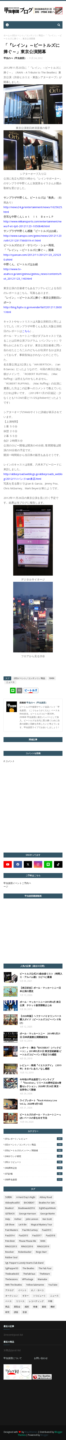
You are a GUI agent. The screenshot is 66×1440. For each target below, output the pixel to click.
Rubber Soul (11, 1257)
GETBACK (10, 1213)
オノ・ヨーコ (37, 1290)
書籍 (44, 1306)
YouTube (52, 1284)
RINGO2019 (43, 1246)
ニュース (10, 682)
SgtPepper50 (11, 1268)
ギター (25, 1295)
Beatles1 (9, 1208)
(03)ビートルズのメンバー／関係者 (33, 1150)
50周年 (8, 1197)
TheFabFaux (29, 1273)
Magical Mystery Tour (41, 1224)
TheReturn (45, 1273)
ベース (8, 1301)
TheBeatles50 (12, 1273)
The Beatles (28, 1268)
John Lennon (32, 1219)
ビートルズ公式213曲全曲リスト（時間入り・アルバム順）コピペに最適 (41, 975)
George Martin (47, 1213)
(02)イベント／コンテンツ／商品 (27, 35)
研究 (7, 1312)
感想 (27, 1306)
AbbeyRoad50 (12, 1202)
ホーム (7, 35)
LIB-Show (9, 1224)
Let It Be (23, 1224)
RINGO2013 (11, 1246)
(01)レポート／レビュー (33, 1138)
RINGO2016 (27, 1246)
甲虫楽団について (13, 1358)
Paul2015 (23, 1235)
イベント (22, 1290)
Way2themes (31, 1431)
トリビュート (39, 1295)
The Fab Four (45, 1268)
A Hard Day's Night (25, 1197)
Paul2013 (46, 1230)
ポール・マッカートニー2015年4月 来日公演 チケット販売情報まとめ (40, 1003)
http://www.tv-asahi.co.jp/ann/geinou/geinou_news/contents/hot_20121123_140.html (32, 273)
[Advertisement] (30, 1402)
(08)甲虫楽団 (33, 1179)
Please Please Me (27, 1240)
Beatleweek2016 (26, 1208)
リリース (20, 1301)
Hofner (17, 1219)
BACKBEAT (29, 1202)
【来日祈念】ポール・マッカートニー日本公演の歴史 (40, 989)
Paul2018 (50, 1235)
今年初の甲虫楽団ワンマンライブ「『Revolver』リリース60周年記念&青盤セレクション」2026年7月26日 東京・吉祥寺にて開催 (40, 1084)
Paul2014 (9, 1235)
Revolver (9, 1251)
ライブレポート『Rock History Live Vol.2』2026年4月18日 (38, 1102)
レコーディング (36, 1301)
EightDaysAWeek (47, 1208)
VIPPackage (27, 1279)
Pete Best (10, 1240)
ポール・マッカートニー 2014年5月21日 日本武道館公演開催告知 (40, 1035)
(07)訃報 (33, 1173)
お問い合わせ (41, 1358)
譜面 (16, 1312)
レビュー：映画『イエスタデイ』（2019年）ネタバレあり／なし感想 (40, 1067)
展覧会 (17, 1306)
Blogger (44, 1434)
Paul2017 (37, 1235)
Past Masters (11, 1230)
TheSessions (11, 1279)
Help (7, 1219)
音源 (25, 1312)
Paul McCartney (30, 1230)
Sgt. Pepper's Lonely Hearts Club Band (24, 1262)
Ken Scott (47, 1219)
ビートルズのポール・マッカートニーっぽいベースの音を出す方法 (40, 1116)
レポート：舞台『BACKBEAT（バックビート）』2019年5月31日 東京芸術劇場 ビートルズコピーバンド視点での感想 (40, 1051)
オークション (11, 1295)
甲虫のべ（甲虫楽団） (15, 58)
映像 (35, 1306)
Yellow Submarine (35, 1284)
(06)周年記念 (33, 1167)
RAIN (51, 678)
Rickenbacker (25, 1251)
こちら (26, 331)
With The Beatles (13, 1284)
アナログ (9, 1290)
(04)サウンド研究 (33, 1156)
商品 (7, 1306)
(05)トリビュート (33, 1162)
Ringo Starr (41, 1251)
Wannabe (42, 1279)
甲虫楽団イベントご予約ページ (17, 885)
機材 (53, 1306)
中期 (50, 1301)
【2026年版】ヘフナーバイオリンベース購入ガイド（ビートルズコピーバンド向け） (40, 1019)
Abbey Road (46, 1197)
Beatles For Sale (47, 1202)
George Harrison (27, 1213)
